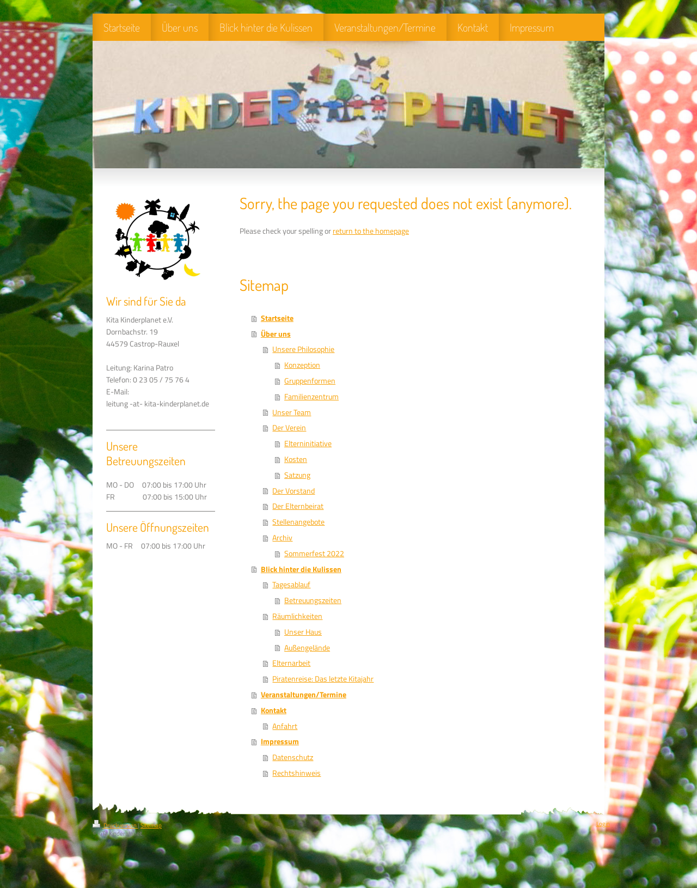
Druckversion (115, 825)
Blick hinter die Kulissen (301, 569)
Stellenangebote (298, 522)
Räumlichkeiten (297, 616)
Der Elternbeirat (297, 506)
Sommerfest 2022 (314, 553)
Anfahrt (284, 726)
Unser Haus (303, 632)
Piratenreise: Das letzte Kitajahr (323, 679)
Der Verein (289, 428)
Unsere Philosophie (303, 349)
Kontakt (273, 710)
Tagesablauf (291, 585)
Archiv (282, 538)
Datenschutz (292, 757)
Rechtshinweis (296, 773)
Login (603, 823)
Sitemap (151, 825)
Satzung (297, 475)
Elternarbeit (291, 663)
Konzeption (302, 365)
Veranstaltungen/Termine (303, 695)
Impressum (280, 741)
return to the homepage (371, 231)
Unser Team (291, 412)
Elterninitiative (308, 443)
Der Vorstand (293, 491)
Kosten (295, 459)
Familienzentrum (311, 397)
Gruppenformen (309, 381)
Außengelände (307, 648)
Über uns (276, 334)
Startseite (277, 318)
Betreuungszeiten (312, 600)
